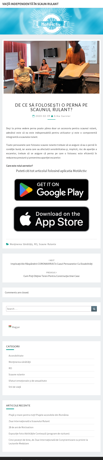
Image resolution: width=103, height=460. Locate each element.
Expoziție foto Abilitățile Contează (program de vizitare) (39, 433)
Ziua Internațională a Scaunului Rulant (29, 421)
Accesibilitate (16, 355)
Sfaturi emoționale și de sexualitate (28, 380)
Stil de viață (15, 386)
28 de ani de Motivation (21, 427)
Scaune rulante (47, 244)
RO (35, 244)
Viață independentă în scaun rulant (30, 4)
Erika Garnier (62, 116)
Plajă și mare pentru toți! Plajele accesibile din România (39, 414)
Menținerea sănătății (21, 244)
